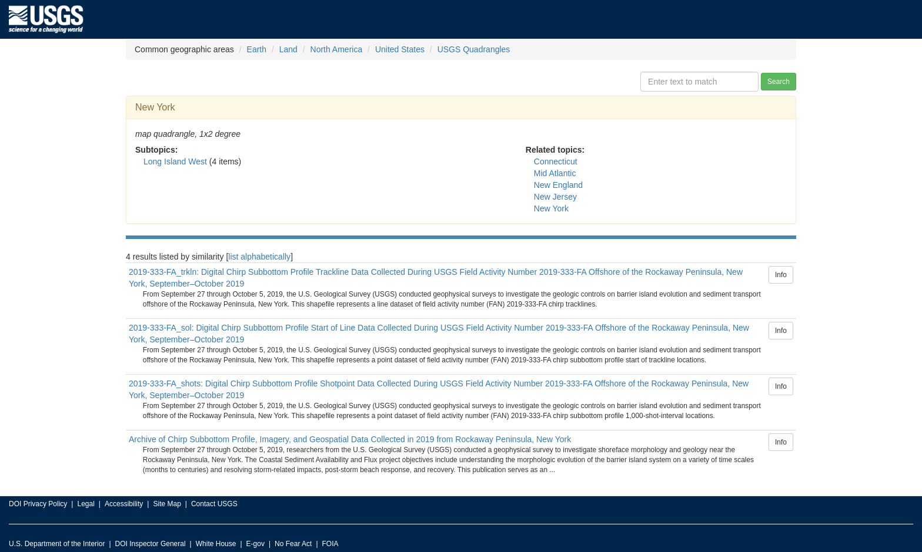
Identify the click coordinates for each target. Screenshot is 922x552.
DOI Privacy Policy (38, 504)
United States (400, 49)
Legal (85, 504)
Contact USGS (214, 504)
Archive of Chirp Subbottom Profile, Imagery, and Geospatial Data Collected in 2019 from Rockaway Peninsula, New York (350, 439)
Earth (256, 49)
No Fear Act (293, 544)
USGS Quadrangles (473, 49)
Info (781, 275)
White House (216, 544)
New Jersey (555, 196)
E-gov (255, 544)
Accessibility (124, 504)
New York (551, 208)
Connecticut (555, 161)
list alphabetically (259, 256)
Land (288, 49)
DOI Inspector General (150, 544)
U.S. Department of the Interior (57, 544)
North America (336, 49)
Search (778, 82)
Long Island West (175, 161)
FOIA (330, 544)
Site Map (167, 504)
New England (558, 185)
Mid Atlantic (555, 173)
